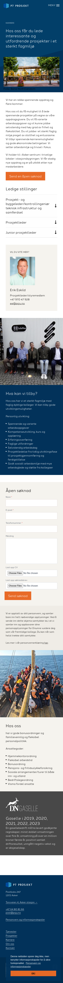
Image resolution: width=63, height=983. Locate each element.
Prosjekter (11, 935)
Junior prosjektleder (21, 232)
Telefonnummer (14, 523)
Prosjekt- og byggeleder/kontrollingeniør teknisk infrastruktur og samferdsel (27, 205)
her (46, 642)
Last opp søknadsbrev (16, 580)
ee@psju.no (17, 303)
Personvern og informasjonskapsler (25, 919)
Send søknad (18, 595)
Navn (9, 497)
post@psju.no (13, 912)
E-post (10, 510)
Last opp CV (12, 567)
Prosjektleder (16, 222)
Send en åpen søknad (25, 176)
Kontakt (10, 947)
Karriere (10, 939)
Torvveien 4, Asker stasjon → (21, 902)
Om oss (10, 943)
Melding (10, 536)
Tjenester (11, 931)
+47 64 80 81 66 (15, 909)
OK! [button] (33, 973)
